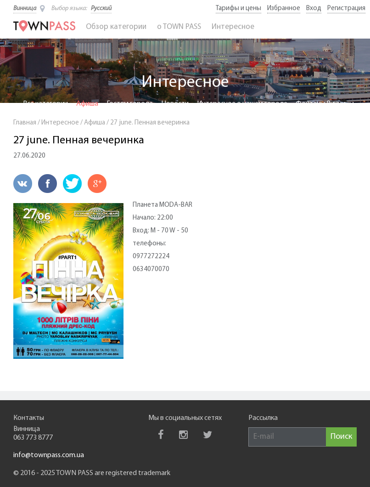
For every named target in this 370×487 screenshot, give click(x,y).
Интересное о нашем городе (242, 104)
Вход (313, 8)
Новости (175, 104)
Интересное (233, 27)
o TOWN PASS (179, 27)
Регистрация (346, 8)
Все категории (45, 104)
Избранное (283, 8)
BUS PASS (188, 112)
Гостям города (130, 104)
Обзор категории (116, 27)
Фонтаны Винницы (325, 104)
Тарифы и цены (238, 8)
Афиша (87, 104)
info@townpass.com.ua (48, 455)
